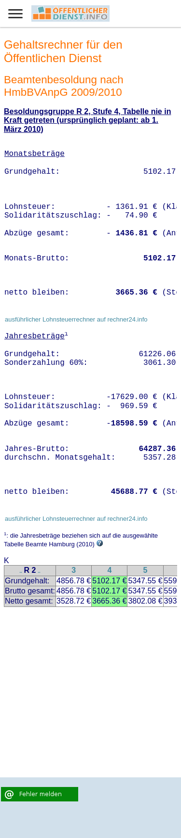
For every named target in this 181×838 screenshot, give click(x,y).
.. (20, 571)
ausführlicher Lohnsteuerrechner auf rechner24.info (76, 319)
